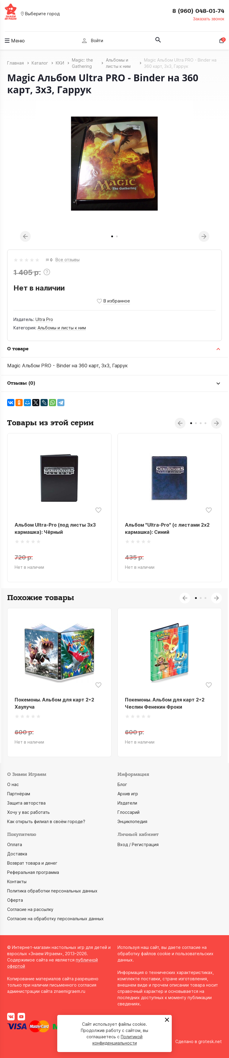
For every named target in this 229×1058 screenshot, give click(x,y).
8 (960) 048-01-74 (198, 11)
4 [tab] (205, 423)
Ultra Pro (44, 319)
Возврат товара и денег (32, 863)
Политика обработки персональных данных (52, 890)
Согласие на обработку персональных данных (55, 918)
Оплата (14, 844)
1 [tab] (112, 236)
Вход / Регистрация (138, 844)
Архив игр (127, 793)
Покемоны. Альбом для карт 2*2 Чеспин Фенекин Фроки (165, 703)
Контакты (17, 881)
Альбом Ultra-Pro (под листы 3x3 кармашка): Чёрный (55, 528)
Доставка (17, 853)
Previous (25, 236)
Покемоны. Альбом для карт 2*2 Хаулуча (54, 703)
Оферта (15, 900)
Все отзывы (67, 260)
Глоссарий (128, 812)
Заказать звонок (208, 18)
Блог (122, 784)
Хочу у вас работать (28, 812)
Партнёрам (18, 793)
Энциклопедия (132, 821)
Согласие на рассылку (30, 909)
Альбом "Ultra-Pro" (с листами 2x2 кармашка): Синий (167, 528)
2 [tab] (117, 236)
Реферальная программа (33, 872)
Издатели (127, 802)
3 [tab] (201, 423)
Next (204, 236)
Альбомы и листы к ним (62, 327)
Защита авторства (26, 802)
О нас (13, 784)
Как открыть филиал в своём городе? (46, 821)
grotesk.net (210, 1041)
